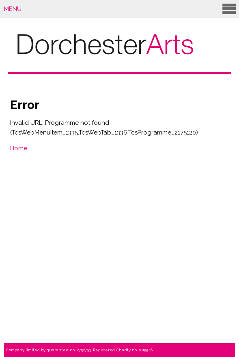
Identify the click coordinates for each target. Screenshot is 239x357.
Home (18, 148)
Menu (120, 8)
